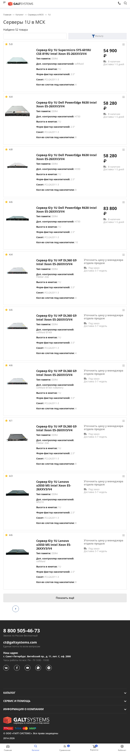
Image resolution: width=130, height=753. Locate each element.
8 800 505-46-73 (21, 631)
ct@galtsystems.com (20, 642)
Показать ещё (65, 598)
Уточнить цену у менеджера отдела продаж (103, 261)
